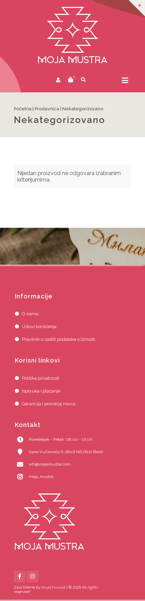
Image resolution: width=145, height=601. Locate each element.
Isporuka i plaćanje (41, 391)
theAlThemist (53, 587)
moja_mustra (41, 476)
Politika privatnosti (40, 378)
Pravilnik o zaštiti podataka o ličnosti (58, 339)
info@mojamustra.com (50, 464)
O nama (30, 313)
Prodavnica (47, 108)
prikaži (95, 80)
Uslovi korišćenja (39, 326)
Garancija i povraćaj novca (48, 403)
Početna (22, 108)
